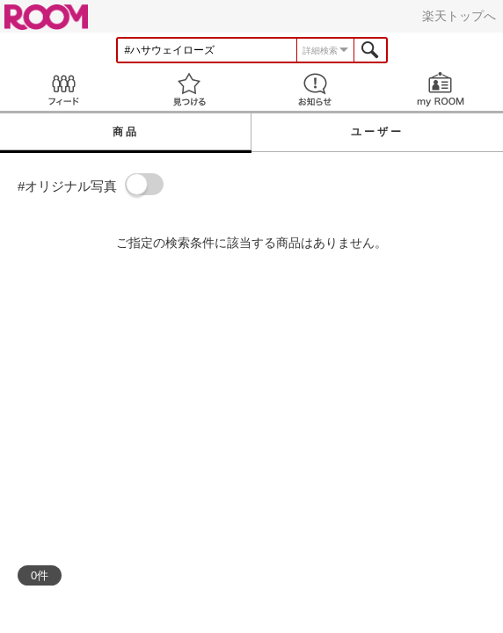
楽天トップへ (459, 16)
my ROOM (440, 89)
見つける (189, 89)
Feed (63, 89)
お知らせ (314, 89)
